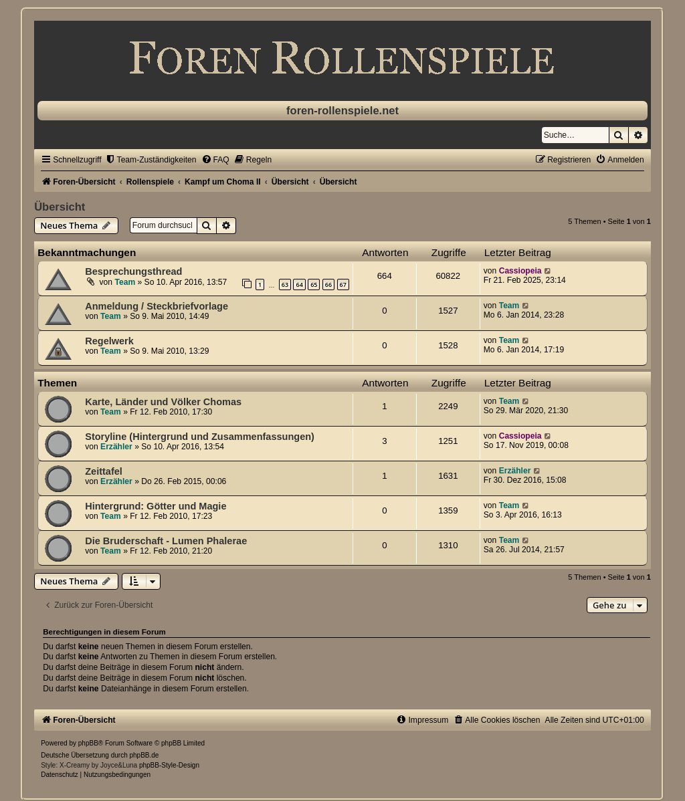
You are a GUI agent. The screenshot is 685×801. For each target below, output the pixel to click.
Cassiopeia (520, 270)
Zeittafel (103, 471)
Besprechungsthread (133, 271)
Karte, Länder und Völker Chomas (163, 401)
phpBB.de (144, 755)
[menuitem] (151, 159)
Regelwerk (109, 341)
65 (313, 284)
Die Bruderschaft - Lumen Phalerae (166, 541)
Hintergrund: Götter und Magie (155, 506)
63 (285, 284)
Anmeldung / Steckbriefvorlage (156, 306)
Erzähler (116, 446)
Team (124, 282)
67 (343, 284)
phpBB (88, 743)
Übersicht (59, 207)
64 (299, 284)
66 (328, 284)
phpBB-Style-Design (169, 765)
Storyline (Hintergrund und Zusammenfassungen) (199, 436)
